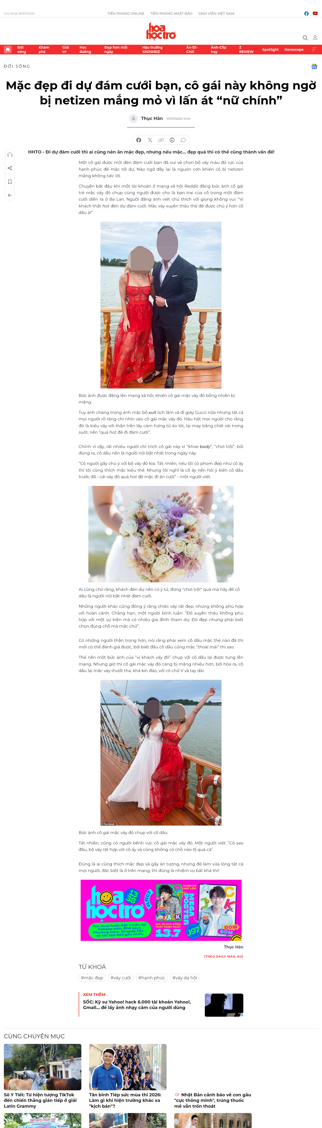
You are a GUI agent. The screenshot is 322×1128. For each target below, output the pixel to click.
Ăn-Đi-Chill (192, 49)
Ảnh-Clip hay (218, 49)
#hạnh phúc (151, 978)
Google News (314, 66)
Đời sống (21, 49)
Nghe (10, 155)
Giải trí (65, 49)
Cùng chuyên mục (34, 1036)
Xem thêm (314, 49)
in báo (172, 140)
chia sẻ (139, 140)
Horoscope (294, 49)
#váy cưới (120, 978)
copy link (161, 140)
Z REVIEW (246, 49)
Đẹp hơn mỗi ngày (115, 49)
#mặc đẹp (92, 978)
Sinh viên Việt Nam (217, 13)
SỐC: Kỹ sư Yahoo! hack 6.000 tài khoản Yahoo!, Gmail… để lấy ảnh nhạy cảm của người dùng (137, 1004)
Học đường (85, 49)
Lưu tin (10, 182)
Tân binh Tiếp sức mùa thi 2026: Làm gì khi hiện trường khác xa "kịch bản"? (125, 1100)
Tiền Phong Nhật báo (171, 13)
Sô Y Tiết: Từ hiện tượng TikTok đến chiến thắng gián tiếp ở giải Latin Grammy (40, 1100)
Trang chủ (8, 49)
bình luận (183, 140)
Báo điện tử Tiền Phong (161, 31)
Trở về (10, 195)
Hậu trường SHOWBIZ (152, 49)
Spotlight (270, 49)
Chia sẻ (10, 168)
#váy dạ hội (184, 978)
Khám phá (44, 49)
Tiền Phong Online (126, 13)
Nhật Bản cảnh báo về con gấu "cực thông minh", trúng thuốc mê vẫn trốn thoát (212, 1100)
